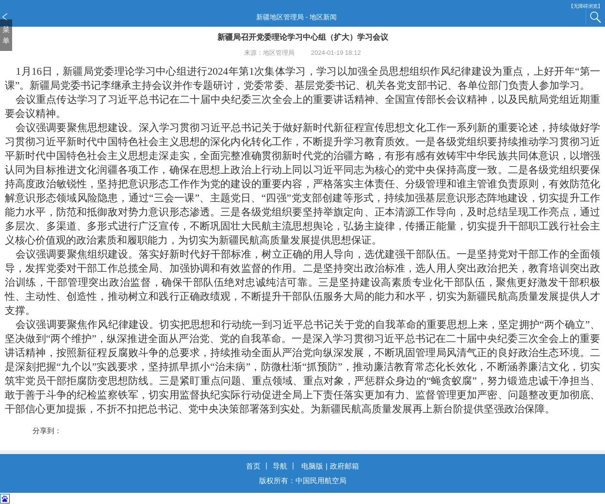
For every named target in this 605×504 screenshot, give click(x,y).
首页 (253, 466)
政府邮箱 (344, 466)
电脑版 (312, 466)
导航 (280, 466)
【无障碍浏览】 (586, 6)
